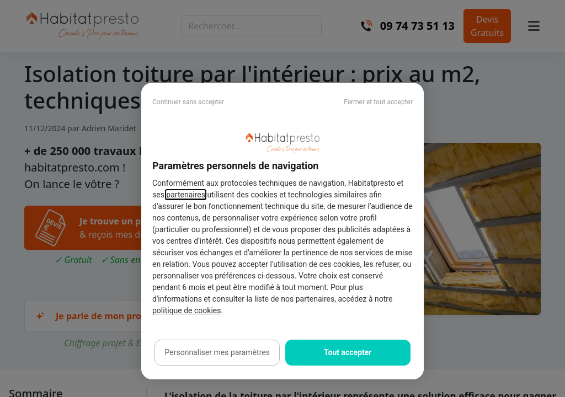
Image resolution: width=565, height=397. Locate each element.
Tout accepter (347, 352)
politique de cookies (186, 310)
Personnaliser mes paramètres (217, 352)
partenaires (185, 194)
